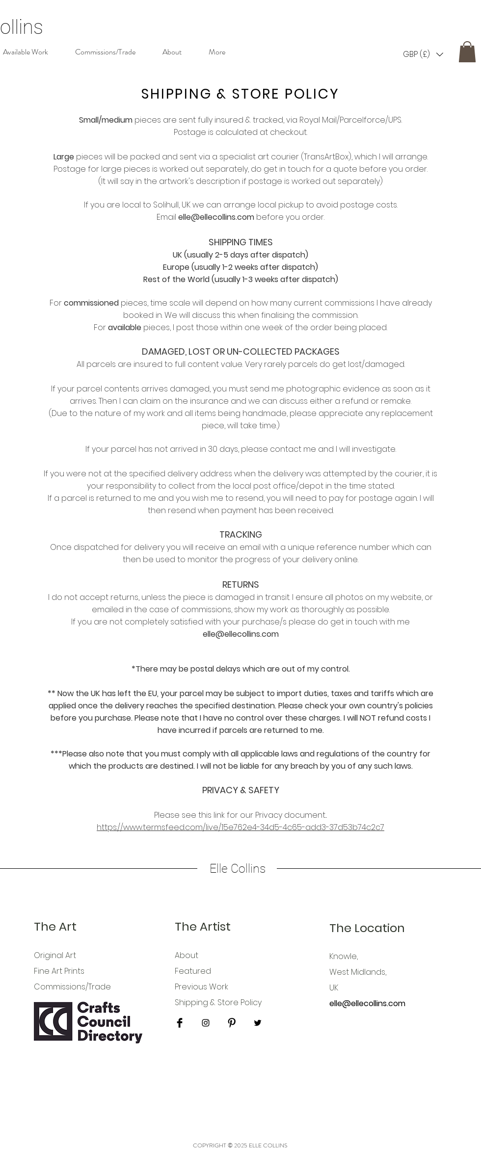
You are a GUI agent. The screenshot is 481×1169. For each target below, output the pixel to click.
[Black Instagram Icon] (206, 1023)
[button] (423, 54)
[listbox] (423, 54)
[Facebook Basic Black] (180, 1023)
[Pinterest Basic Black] (232, 1023)
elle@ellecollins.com (216, 217)
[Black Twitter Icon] (258, 1023)
